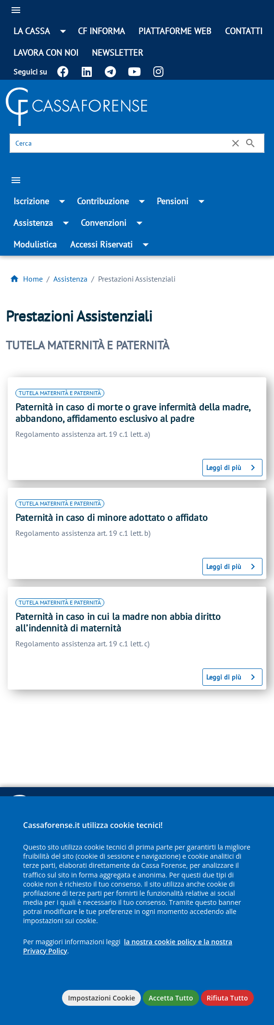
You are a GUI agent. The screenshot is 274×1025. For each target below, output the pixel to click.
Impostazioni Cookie (101, 997)
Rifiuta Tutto (227, 997)
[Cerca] (121, 143)
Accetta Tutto (171, 997)
